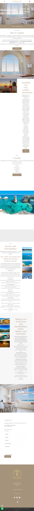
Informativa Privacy (20, 508)
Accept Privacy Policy (9, 454)
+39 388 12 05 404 (18, 26)
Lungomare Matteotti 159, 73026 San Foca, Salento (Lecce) (15, 423)
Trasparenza (17, 509)
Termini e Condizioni (26, 508)
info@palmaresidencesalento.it (10, 425)
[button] (2, 508)
